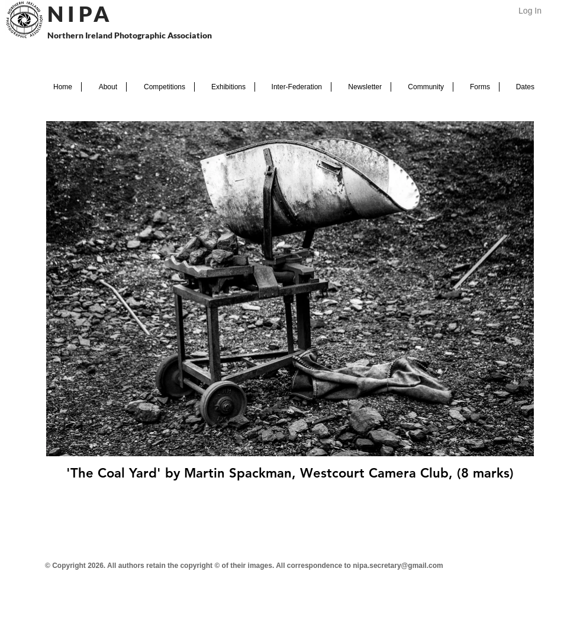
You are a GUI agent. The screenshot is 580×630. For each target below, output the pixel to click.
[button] (104, 87)
